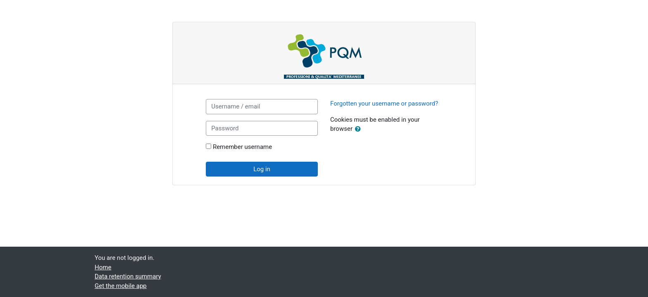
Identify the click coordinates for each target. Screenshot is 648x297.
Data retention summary (128, 276)
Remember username (242, 147)
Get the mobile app (121, 286)
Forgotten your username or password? (384, 103)
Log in (261, 169)
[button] (359, 129)
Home (103, 267)
